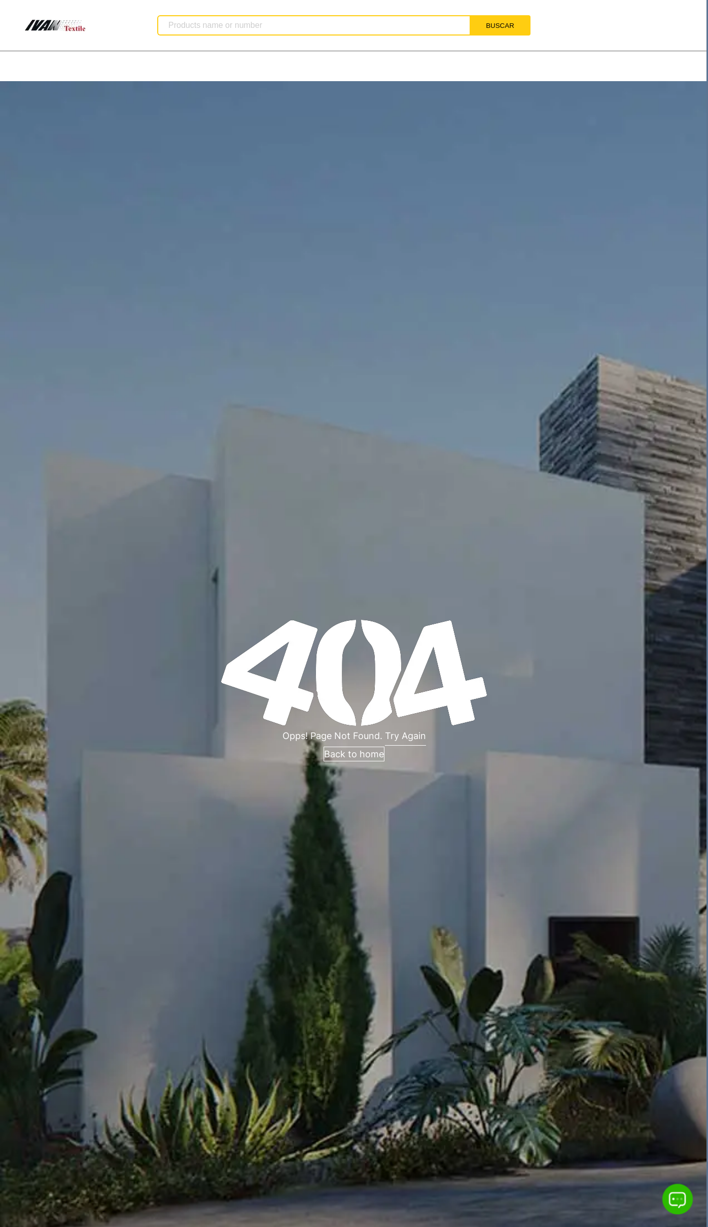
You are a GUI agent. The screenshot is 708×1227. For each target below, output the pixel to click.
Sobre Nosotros (88, 66)
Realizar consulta (429, 66)
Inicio (23, 66)
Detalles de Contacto (330, 66)
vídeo (253, 66)
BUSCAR (500, 25)
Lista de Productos (181, 66)
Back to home (354, 754)
